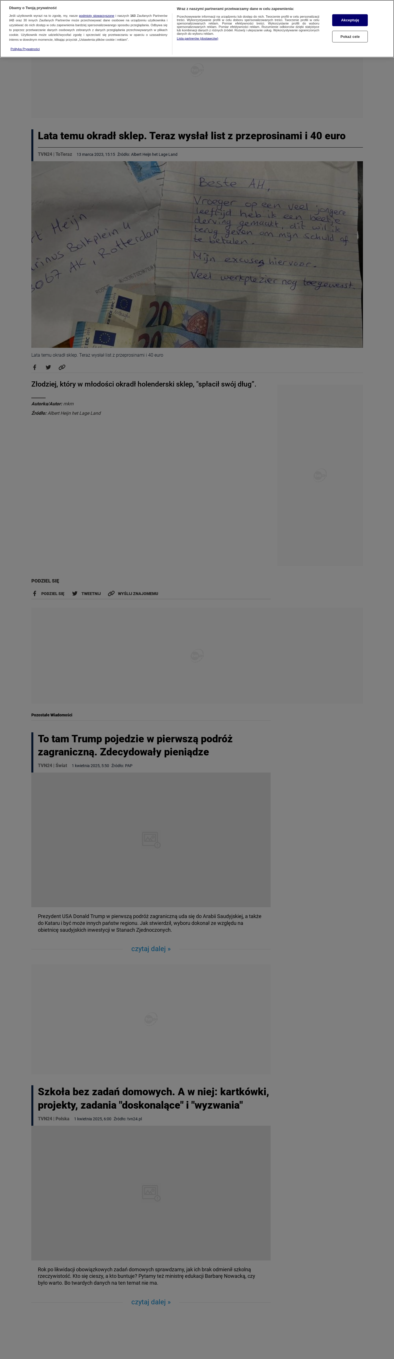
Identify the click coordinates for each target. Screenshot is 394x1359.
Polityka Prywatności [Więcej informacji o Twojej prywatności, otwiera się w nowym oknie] (25, 49)
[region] (197, 29)
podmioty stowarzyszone (96, 15)
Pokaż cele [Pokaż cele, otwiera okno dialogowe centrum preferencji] (350, 36)
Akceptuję (350, 20)
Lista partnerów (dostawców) (197, 38)
